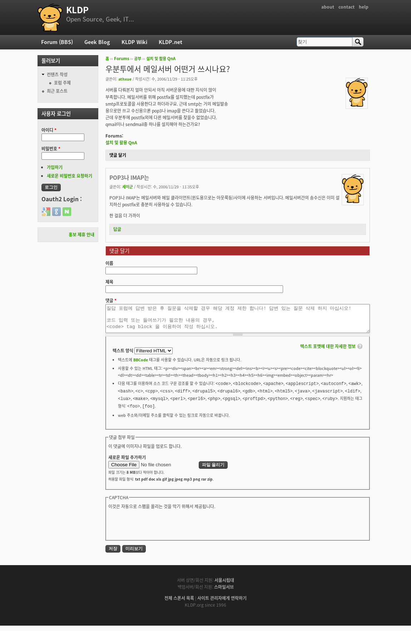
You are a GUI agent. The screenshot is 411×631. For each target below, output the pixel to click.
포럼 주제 (62, 83)
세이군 (127, 186)
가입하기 (55, 167)
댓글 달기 (117, 155)
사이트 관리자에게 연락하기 (222, 603)
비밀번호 (50, 148)
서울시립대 (224, 585)
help (363, 7)
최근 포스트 (57, 91)
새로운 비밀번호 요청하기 (69, 176)
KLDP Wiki (134, 42)
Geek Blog (97, 42)
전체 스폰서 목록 (179, 603)
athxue (125, 79)
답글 (117, 229)
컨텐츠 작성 (57, 74)
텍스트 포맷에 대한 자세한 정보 (328, 351)
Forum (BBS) (57, 42)
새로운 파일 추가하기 (127, 462)
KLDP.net (170, 42)
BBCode (140, 365)
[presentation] (162, 529)
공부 (137, 59)
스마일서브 (224, 592)
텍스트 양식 (123, 356)
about (327, 7)
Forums (121, 59)
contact (346, 7)
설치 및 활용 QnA (160, 59)
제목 (109, 282)
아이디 (48, 130)
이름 (109, 263)
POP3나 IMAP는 (129, 177)
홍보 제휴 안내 (81, 234)
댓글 (111, 300)
